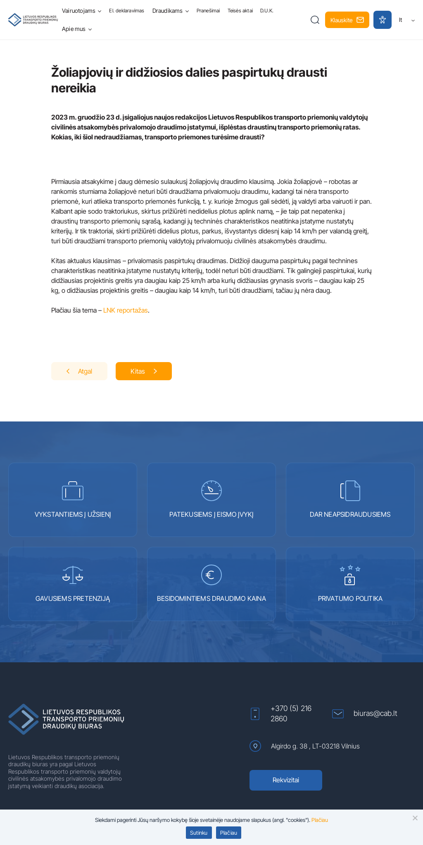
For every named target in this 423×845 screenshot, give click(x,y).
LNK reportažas (125, 310)
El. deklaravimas (126, 10)
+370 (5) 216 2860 (280, 713)
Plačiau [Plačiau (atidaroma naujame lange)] (319, 820)
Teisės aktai (240, 10)
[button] (315, 20)
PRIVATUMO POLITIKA (350, 584)
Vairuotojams (78, 10)
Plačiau (229, 832)
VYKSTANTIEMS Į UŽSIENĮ (73, 499)
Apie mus (74, 28)
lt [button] (407, 19)
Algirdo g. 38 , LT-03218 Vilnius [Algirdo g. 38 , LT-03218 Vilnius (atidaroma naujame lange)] (305, 746)
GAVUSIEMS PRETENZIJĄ (73, 584)
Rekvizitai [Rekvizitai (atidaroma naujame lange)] (286, 780)
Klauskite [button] (347, 20)
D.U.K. (266, 10)
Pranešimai (208, 10)
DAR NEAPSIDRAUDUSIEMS (350, 499)
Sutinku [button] (199, 832)
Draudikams (167, 10)
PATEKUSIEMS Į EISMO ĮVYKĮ (211, 499)
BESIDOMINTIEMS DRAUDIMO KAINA (211, 584)
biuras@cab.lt (364, 713)
